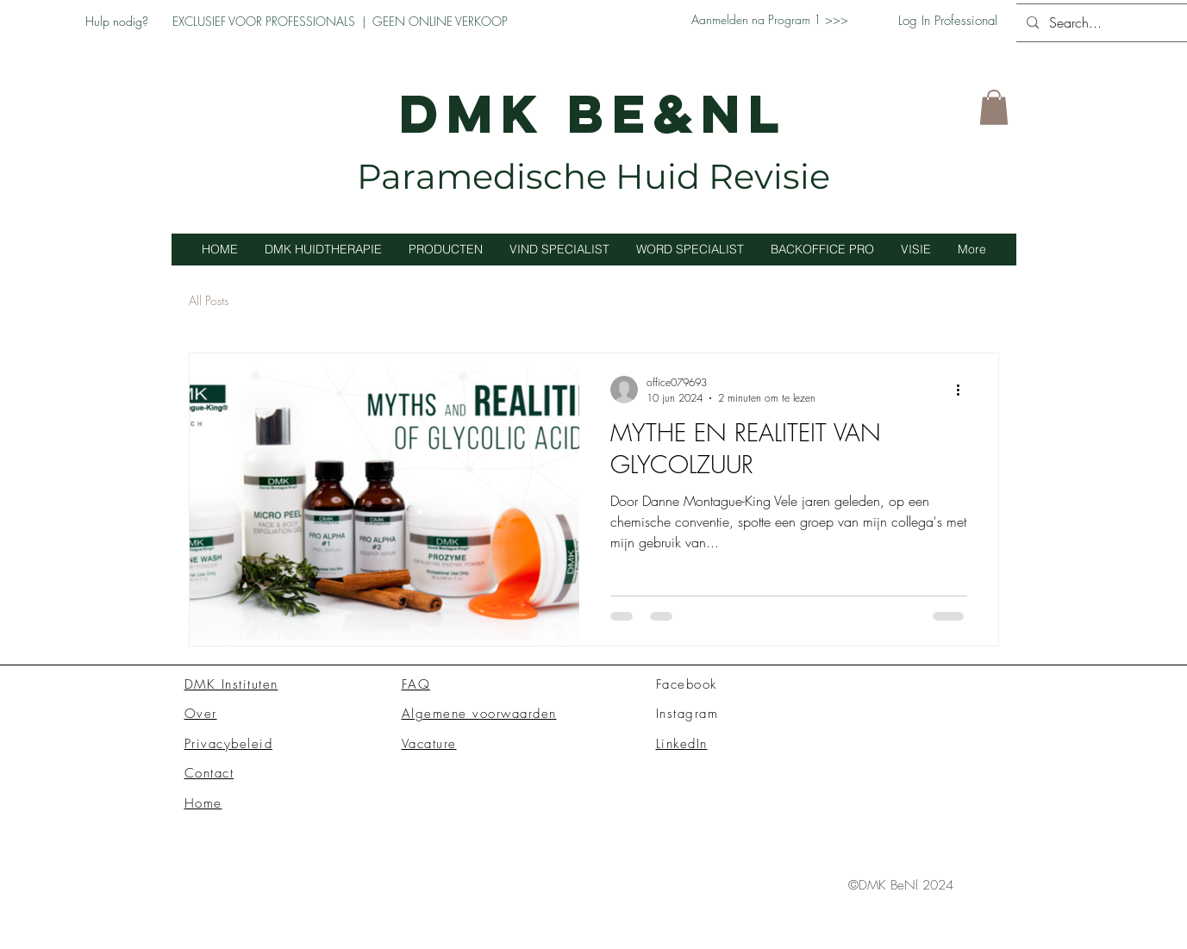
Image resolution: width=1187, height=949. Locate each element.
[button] (994, 107)
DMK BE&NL (593, 113)
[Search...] (1104, 22)
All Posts (208, 300)
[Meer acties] (964, 389)
